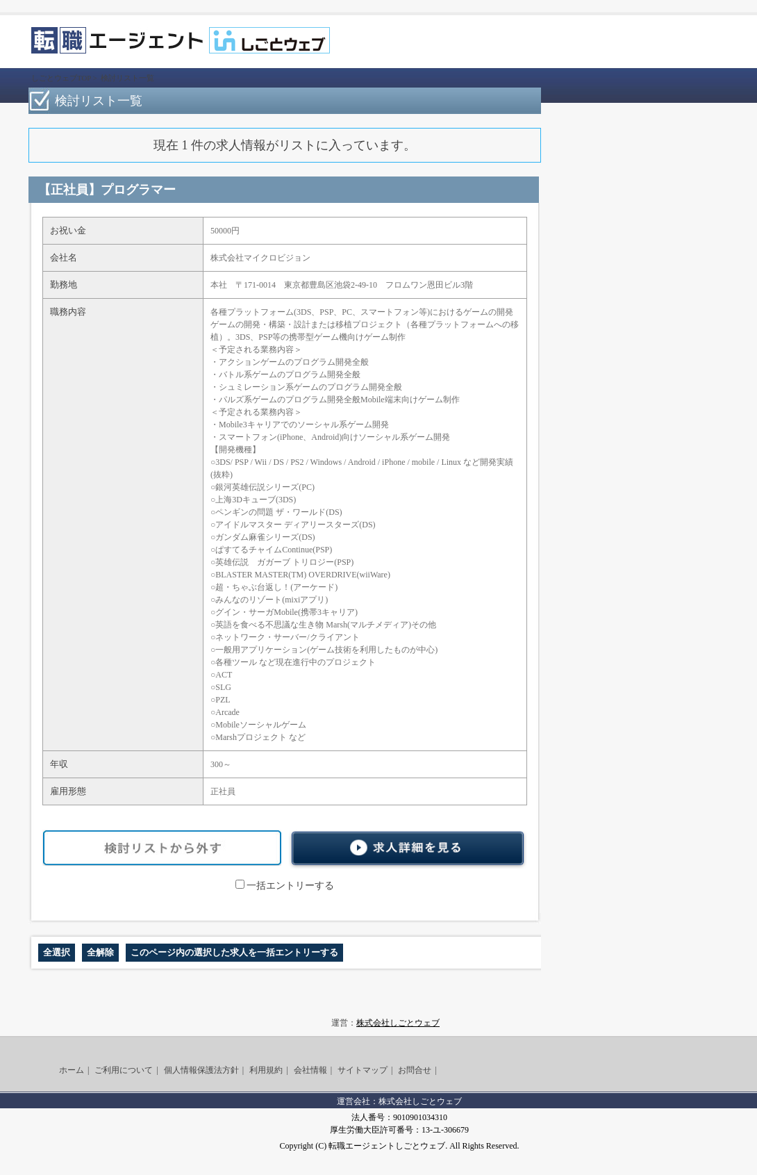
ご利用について (123, 1070)
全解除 (100, 952)
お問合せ (414, 1070)
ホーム (71, 1070)
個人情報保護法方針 (201, 1070)
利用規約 (266, 1070)
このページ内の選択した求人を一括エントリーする (234, 952)
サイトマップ (363, 1070)
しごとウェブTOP (61, 78)
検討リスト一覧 (127, 78)
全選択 (56, 952)
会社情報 (310, 1070)
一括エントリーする (284, 885)
